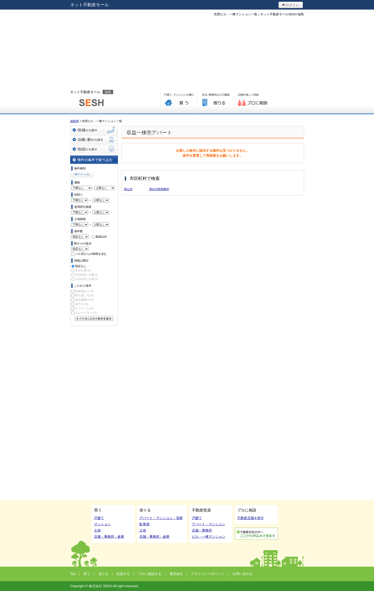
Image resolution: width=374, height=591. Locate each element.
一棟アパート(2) (81, 174)
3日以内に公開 (86, 274)
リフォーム (84, 308)
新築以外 (101, 236)
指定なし (81, 266)
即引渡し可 (84, 295)
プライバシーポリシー (207, 574)
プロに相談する (252, 100)
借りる (215, 100)
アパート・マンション (208, 524)
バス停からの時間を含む (91, 254)
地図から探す (94, 149)
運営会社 (176, 574)
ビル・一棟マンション (208, 536)
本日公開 (83, 270)
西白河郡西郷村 (159, 189)
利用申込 (256, 534)
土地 (97, 530)
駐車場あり (84, 291)
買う (178, 100)
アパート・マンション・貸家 (161, 518)
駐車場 (144, 524)
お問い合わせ (242, 574)
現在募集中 (84, 299)
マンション (102, 524)
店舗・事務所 (202, 530)
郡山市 (128, 189)
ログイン (290, 5)
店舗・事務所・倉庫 (109, 536)
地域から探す (94, 130)
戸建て (99, 518)
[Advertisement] (187, 52)
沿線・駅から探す (94, 139)
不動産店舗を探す (250, 518)
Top (73, 574)
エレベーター (85, 312)
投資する (123, 574)
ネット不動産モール (89, 4)
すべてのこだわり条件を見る (94, 318)
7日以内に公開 (86, 279)
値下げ (81, 304)
